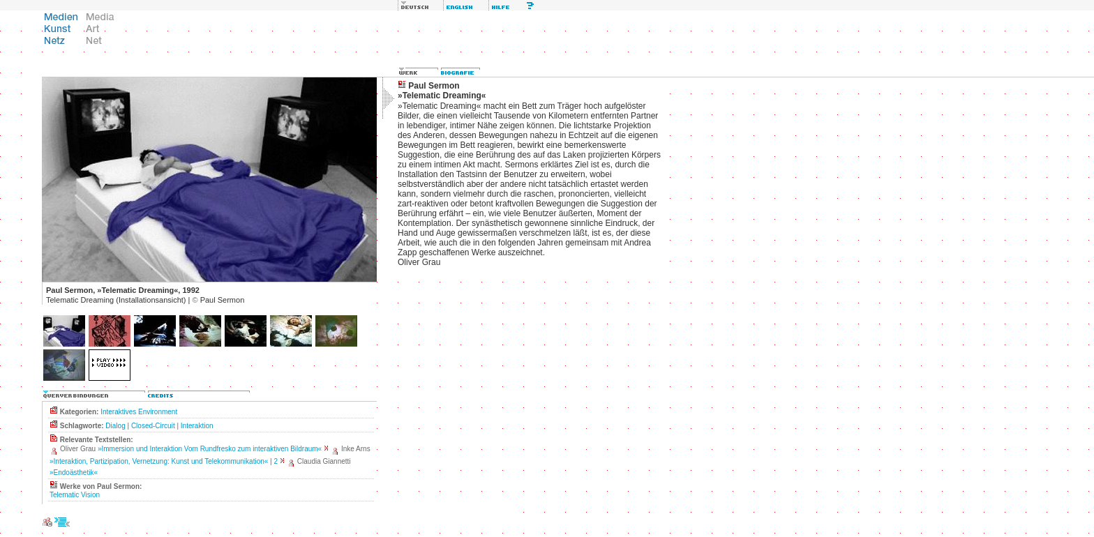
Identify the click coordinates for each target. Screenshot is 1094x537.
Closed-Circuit (153, 426)
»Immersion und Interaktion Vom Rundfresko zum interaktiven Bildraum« (210, 449)
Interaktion (197, 426)
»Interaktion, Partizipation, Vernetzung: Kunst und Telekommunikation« (159, 461)
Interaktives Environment (138, 412)
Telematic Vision (75, 495)
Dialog (115, 426)
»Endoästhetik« (74, 472)
